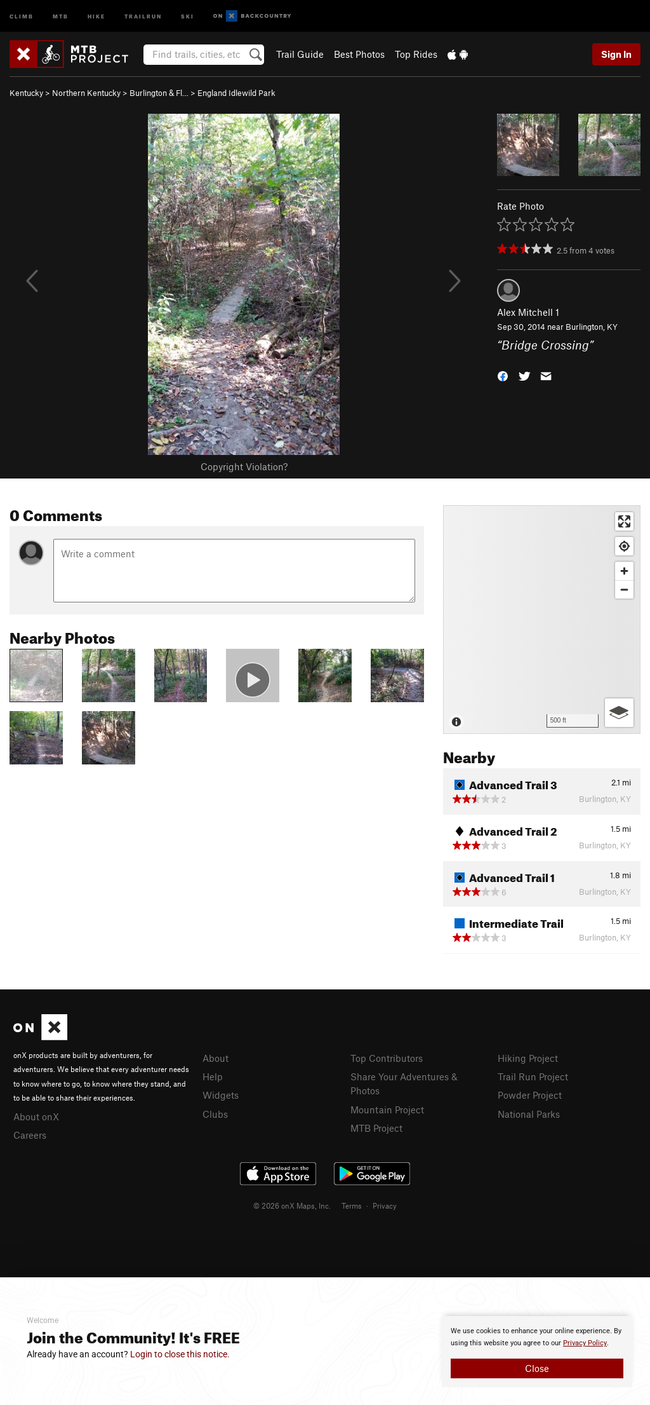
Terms (352, 1205)
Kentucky (26, 93)
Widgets (220, 1095)
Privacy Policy (585, 1343)
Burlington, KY (592, 327)
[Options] (619, 712)
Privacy (385, 1205)
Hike (96, 15)
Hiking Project (528, 1058)
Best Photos (359, 54)
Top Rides (416, 54)
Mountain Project (387, 1109)
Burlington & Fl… (159, 93)
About (215, 1058)
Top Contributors (386, 1058)
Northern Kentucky (86, 93)
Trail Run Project (533, 1076)
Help (212, 1076)
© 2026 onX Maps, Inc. (292, 1205)
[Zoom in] (624, 571)
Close (537, 1368)
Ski (187, 15)
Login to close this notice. (180, 1354)
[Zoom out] (624, 589)
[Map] (542, 619)
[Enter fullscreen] (624, 521)
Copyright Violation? (244, 466)
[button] (502, 374)
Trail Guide (300, 54)
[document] (537, 1351)
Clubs (215, 1114)
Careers (29, 1135)
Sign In (616, 54)
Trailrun (143, 15)
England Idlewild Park (236, 93)
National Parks (529, 1114)
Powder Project (530, 1095)
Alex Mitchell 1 (528, 312)
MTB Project (376, 1128)
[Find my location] (624, 546)
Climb (22, 15)
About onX (36, 1116)
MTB (61, 15)
